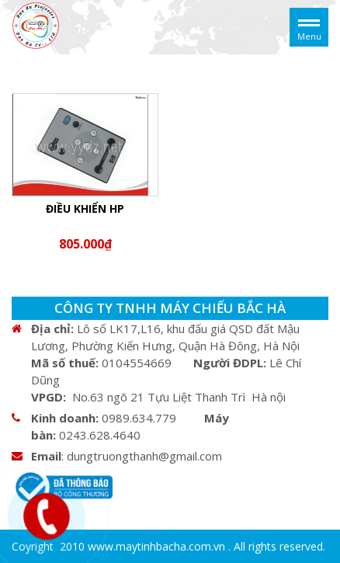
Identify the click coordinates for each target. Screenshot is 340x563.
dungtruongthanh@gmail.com (144, 456)
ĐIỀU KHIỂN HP (85, 208)
